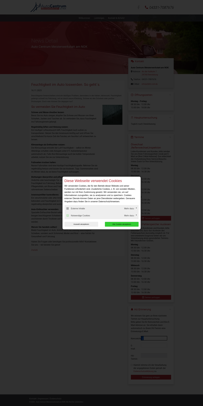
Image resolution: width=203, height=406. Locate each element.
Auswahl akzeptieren (81, 224)
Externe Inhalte (75, 208)
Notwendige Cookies (78, 215)
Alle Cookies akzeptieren (122, 224)
